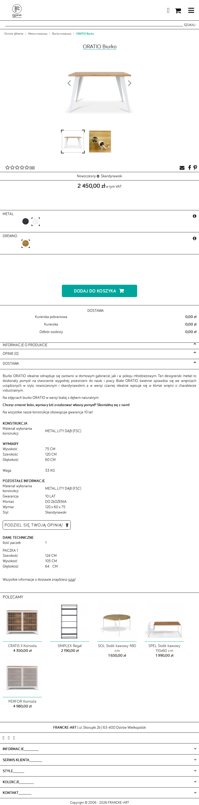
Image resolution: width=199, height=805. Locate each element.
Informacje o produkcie (25, 344)
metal (9, 213)
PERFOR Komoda (22, 701)
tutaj (71, 579)
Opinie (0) (11, 353)
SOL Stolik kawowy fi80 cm (117, 648)
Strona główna (13, 33)
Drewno (10, 235)
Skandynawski (111, 176)
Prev (69, 84)
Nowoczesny (86, 176)
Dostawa (11, 363)
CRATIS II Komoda (22, 645)
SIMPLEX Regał (70, 645)
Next (130, 84)
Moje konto (155, 11)
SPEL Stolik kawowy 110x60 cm (164, 648)
